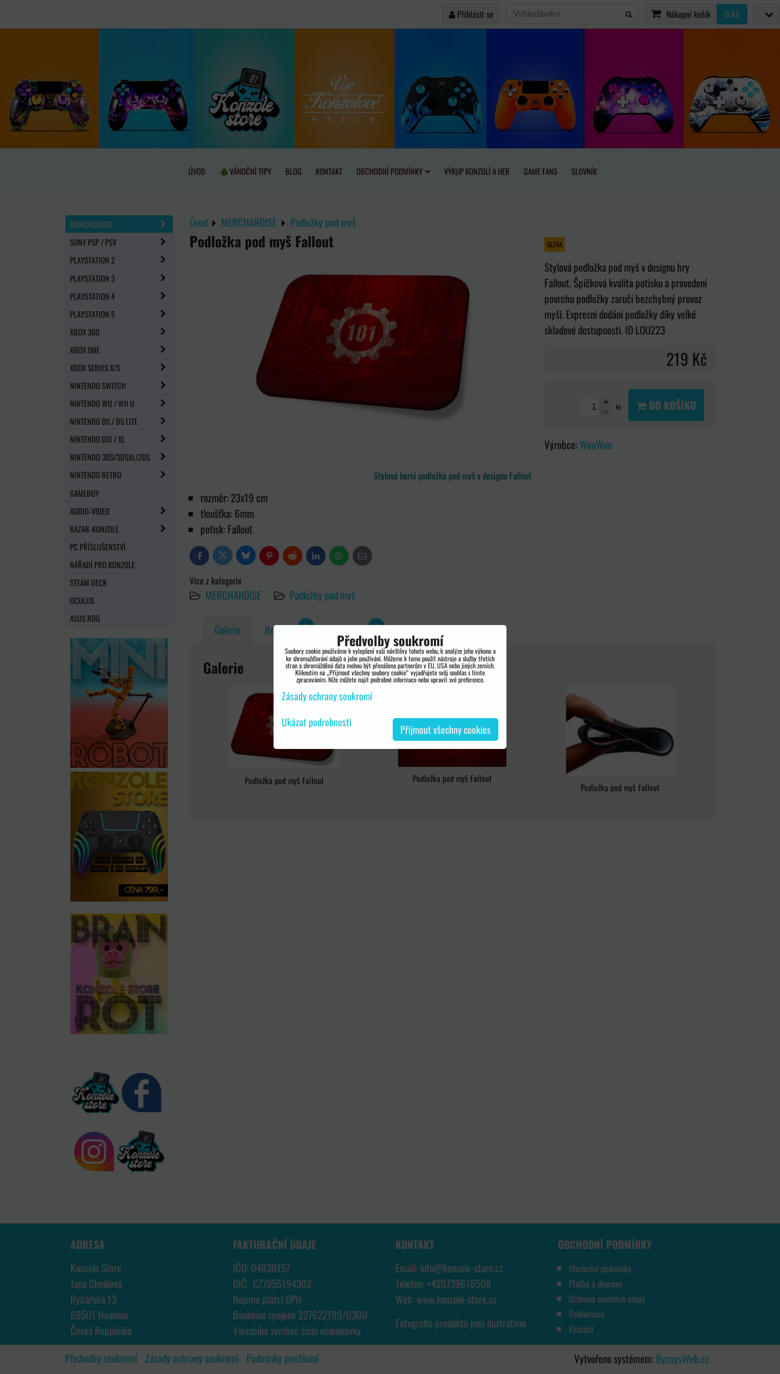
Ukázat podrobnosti (317, 722)
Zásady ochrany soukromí (327, 696)
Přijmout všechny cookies (445, 729)
